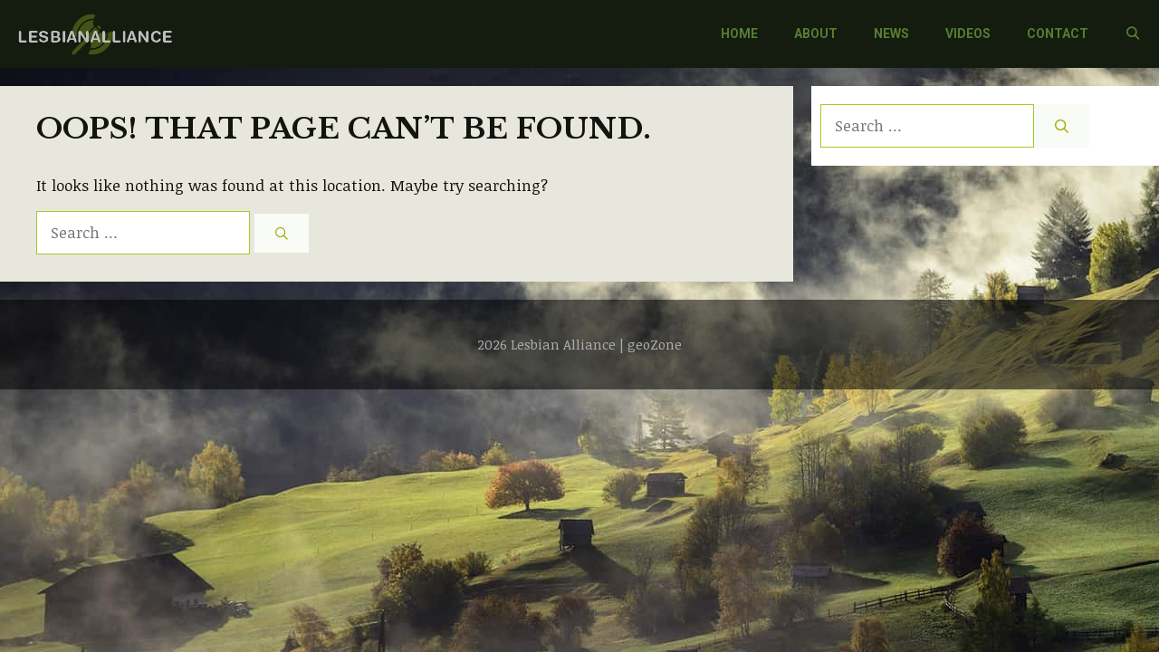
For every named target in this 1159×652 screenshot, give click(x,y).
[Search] (281, 233)
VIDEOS (968, 33)
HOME (739, 33)
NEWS (891, 33)
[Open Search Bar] (1132, 34)
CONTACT (1057, 33)
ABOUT (816, 33)
